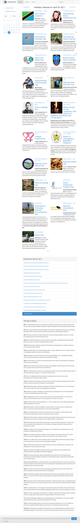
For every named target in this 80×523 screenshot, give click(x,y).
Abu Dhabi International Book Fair (32, 262)
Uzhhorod (43, 300)
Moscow (34, 279)
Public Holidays (38, 11)
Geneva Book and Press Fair (30, 266)
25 (7, 32)
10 (5, 27)
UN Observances (67, 180)
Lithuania (37, 286)
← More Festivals (28, 313)
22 (16, 30)
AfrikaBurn (26, 273)
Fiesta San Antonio (28, 293)
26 (9, 32)
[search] (75, 2)
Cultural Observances (39, 102)
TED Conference (27, 276)
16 (19, 27)
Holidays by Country (11, 11)
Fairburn (41, 307)
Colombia (46, 269)
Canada (40, 276)
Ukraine (48, 300)
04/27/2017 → (73, 7)
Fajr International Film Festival (31, 290)
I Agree (74, 518)
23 (19, 30)
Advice (34, 2)
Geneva (40, 266)
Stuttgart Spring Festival (29, 310)
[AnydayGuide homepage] (9, 2)
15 (16, 27)
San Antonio (37, 293)
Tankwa (32, 273)
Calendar (20, 2)
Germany (44, 310)
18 (7, 30)
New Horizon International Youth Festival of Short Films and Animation (41, 283)
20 (11, 30)
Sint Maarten (44, 303)
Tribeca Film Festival (28, 296)
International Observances (69, 11)
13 (11, 27)
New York (37, 296)
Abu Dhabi (43, 262)
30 (19, 32)
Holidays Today (9, 8)
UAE (48, 262)
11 (7, 27)
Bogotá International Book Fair (31, 269)
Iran (44, 290)
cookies (8, 518)
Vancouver (35, 276)
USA (41, 293)
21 (14, 30)
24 (5, 32)
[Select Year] (16, 16)
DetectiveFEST (27, 279)
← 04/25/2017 (26, 7)
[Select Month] (7, 16)
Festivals (27, 2)
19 (9, 30)
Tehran (41, 290)
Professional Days (67, 55)
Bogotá (41, 269)
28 (14, 32)
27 (11, 32)
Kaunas (33, 286)
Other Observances (67, 203)
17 (5, 30)
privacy (40, 518)
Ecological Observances (68, 77)
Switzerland (45, 266)
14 (14, 27)
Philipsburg (37, 303)
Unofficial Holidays (67, 159)
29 (16, 32)
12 (9, 27)
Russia (38, 279)
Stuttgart (39, 310)
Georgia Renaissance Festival (31, 307)
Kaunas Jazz (27, 286)
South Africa (37, 273)
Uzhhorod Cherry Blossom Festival (32, 300)
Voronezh (61, 283)
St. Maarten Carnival (28, 303)
